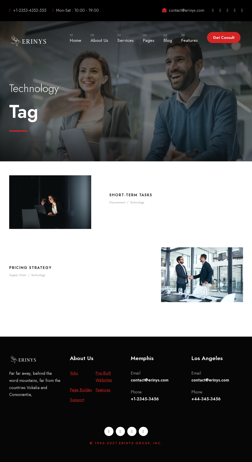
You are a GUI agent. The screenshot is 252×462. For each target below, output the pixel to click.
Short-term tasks (130, 195)
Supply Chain (17, 275)
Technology (137, 202)
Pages (148, 38)
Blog (168, 38)
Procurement (117, 202)
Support (77, 400)
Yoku (74, 373)
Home (75, 38)
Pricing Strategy (30, 267)
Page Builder (81, 390)
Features (189, 38)
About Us (99, 38)
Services (125, 38)
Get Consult (224, 37)
